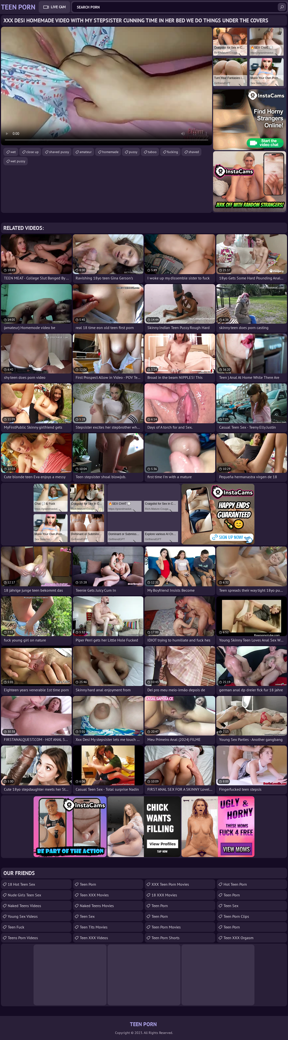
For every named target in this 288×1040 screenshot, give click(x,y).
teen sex (231, 905)
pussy (133, 152)
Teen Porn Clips (236, 916)
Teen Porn (88, 884)
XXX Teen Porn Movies (170, 884)
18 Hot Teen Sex (21, 884)
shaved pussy (59, 152)
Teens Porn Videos (23, 937)
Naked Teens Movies (97, 905)
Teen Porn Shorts (166, 937)
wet (13, 152)
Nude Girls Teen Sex (24, 895)
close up (32, 152)
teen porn (232, 895)
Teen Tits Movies (94, 927)
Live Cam (58, 7)
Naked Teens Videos (24, 905)
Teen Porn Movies (166, 927)
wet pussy (17, 161)
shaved (194, 152)
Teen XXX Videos (94, 937)
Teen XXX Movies (94, 895)
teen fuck (16, 927)
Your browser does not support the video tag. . (106, 86)
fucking (172, 152)
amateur (86, 152)
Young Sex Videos (23, 916)
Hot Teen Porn (235, 884)
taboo (152, 152)
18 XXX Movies (164, 895)
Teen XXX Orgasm (238, 937)
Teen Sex (87, 916)
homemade (110, 152)
